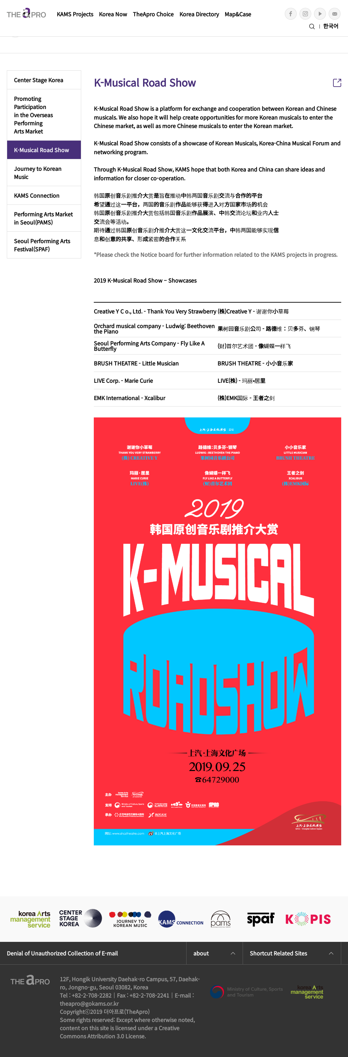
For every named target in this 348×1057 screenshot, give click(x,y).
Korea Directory (199, 14)
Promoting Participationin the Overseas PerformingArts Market (33, 114)
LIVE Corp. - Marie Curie (123, 380)
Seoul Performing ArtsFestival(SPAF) (42, 245)
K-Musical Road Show (41, 150)
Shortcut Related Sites (278, 953)
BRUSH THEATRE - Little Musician (136, 363)
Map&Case (238, 14)
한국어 (330, 26)
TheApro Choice (153, 14)
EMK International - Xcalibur (129, 397)
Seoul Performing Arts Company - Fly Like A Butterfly (149, 345)
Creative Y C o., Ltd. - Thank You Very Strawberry (155, 311)
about (201, 953)
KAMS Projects (75, 14)
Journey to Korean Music (38, 172)
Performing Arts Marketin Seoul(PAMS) (43, 218)
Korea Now (113, 14)
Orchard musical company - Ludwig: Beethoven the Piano (154, 328)
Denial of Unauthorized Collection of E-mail (62, 953)
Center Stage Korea (38, 80)
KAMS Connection (36, 195)
